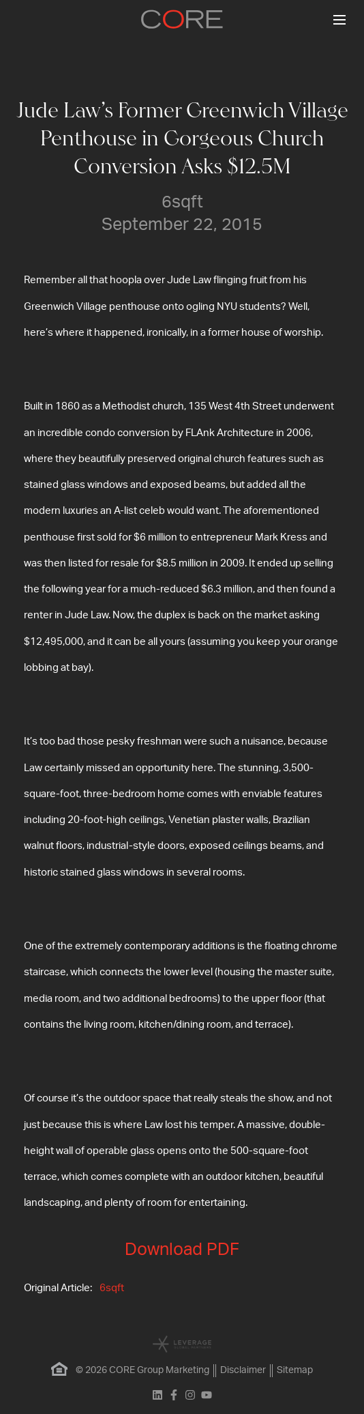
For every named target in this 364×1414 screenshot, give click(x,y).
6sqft (112, 1288)
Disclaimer (243, 1370)
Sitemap (295, 1370)
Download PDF (182, 1249)
